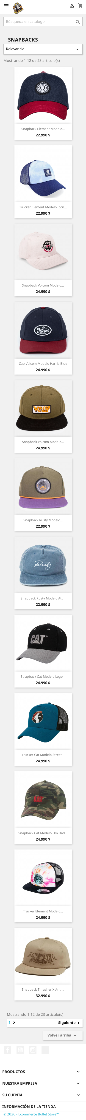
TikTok (45, 1050)
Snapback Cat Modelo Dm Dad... (43, 833)
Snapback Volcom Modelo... (43, 285)
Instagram (32, 1050)
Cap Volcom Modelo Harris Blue (43, 363)
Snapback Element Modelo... (43, 129)
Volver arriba (62, 1036)
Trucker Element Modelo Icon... (43, 207)
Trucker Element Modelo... (43, 911)
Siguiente (69, 1023)
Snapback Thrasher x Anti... (43, 989)
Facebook (7, 1050)
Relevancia (43, 49)
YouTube (20, 1050)
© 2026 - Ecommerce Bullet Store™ (31, 1114)
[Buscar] (43, 21)
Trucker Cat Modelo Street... (43, 755)
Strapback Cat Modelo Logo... (43, 676)
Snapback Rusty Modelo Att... (43, 598)
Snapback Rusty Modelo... (43, 520)
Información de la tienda (29, 1106)
